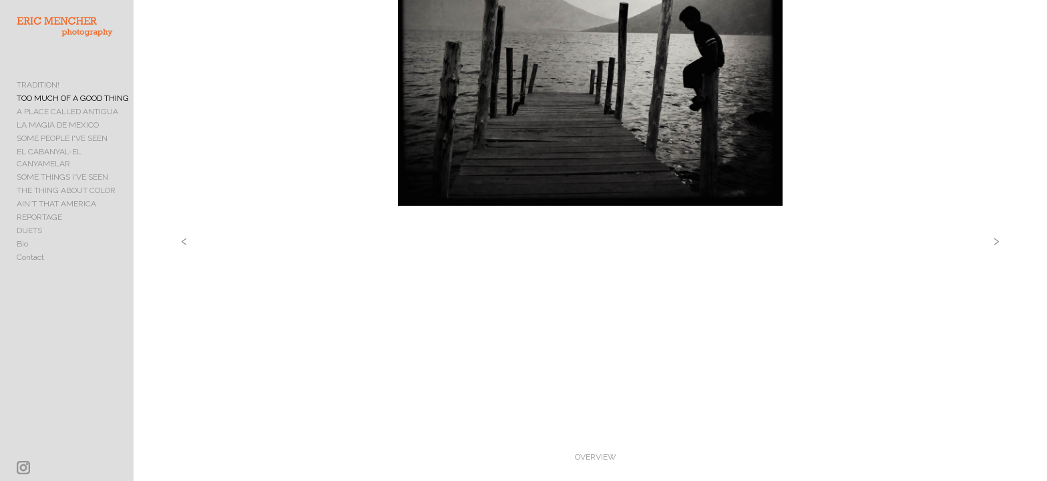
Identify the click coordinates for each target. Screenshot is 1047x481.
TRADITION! (38, 96)
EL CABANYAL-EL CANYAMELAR (77, 163)
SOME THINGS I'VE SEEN (62, 176)
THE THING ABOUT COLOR (66, 189)
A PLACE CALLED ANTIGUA (67, 123)
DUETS (29, 229)
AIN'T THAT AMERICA (56, 203)
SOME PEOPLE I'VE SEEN (62, 149)
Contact (30, 256)
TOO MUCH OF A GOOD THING (73, 109)
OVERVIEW (627, 457)
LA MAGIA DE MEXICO (58, 136)
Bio (22, 243)
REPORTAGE (39, 216)
